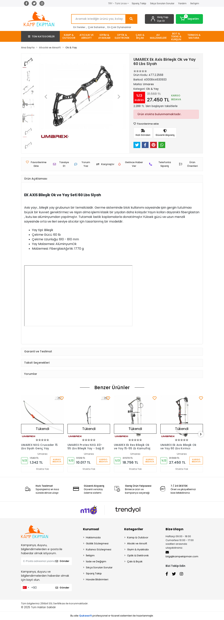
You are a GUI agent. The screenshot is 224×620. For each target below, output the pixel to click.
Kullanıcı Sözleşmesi (98, 549)
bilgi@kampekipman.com (182, 554)
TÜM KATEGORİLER (41, 36)
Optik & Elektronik (138, 555)
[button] (189, 19)
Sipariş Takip (139, 3)
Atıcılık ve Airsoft (137, 543)
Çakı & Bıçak (135, 561)
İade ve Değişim (96, 561)
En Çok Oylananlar (119, 27)
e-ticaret (114, 615)
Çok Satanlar (96, 27)
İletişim (194, 3)
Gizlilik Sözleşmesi (97, 543)
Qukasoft (85, 615)
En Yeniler (79, 27)
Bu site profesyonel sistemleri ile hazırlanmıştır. (112, 615)
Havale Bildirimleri (97, 579)
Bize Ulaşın (174, 529)
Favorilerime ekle (146, 124)
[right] (202, 434)
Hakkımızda (93, 538)
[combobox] (25, 587)
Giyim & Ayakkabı (138, 549)
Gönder (62, 561)
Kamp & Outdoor (137, 538)
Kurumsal (91, 529)
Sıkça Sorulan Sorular (162, 3)
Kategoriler (133, 529)
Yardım (182, 3)
